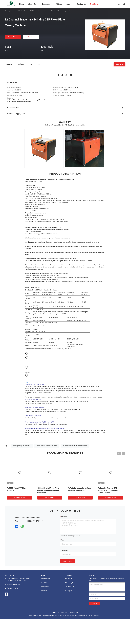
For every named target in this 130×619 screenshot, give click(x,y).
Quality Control (45, 586)
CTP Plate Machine (24, 11)
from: (62, 540)
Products (13, 11)
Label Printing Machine (71, 587)
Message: (64, 516)
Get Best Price (13, 37)
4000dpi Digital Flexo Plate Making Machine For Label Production (48, 490)
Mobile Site (63, 612)
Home (7, 11)
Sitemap (54, 612)
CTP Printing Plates (70, 583)
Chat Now (31, 37)
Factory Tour (44, 582)
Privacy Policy (74, 612)
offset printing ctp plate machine (47, 446)
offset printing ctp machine (21, 446)
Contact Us (44, 590)
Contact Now (67, 561)
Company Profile (45, 578)
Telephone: (64, 550)
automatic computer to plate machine (75, 446)
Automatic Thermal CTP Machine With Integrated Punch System (108, 490)
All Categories (68, 590)
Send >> (94, 603)
